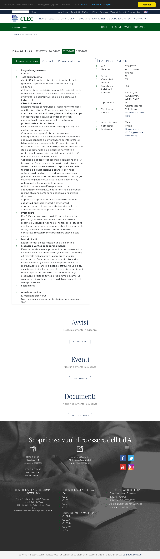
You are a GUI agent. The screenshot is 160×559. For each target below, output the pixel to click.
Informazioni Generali (26, 61)
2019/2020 (54, 51)
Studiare (84, 18)
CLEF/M (66, 526)
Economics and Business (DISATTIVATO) (122, 495)
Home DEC (75, 12)
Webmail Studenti (118, 12)
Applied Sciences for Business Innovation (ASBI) (125, 505)
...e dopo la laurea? (119, 18)
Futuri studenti (66, 18)
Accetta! (147, 4)
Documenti (140, 27)
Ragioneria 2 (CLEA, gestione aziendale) (134, 132)
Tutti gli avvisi (80, 342)
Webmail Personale (100, 12)
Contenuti (48, 61)
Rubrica (131, 12)
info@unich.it (83, 457)
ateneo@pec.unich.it (82, 460)
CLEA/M (66, 516)
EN (145, 12)
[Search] (20, 11)
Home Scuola (62, 12)
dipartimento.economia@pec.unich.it (33, 510)
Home (42, 18)
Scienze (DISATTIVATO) (122, 500)
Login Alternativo (132, 554)
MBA (65, 530)
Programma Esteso (69, 61)
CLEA (65, 496)
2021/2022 (81, 51)
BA (64, 493)
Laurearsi (98, 18)
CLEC (51, 18)
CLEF (65, 503)
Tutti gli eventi (80, 379)
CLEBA (66, 519)
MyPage (85, 12)
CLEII (65, 507)
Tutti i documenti (80, 415)
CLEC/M (66, 523)
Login (139, 12)
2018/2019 (41, 51)
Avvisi (127, 27)
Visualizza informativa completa (97, 4)
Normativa (140, 18)
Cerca (33, 12)
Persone (116, 27)
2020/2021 (68, 51)
